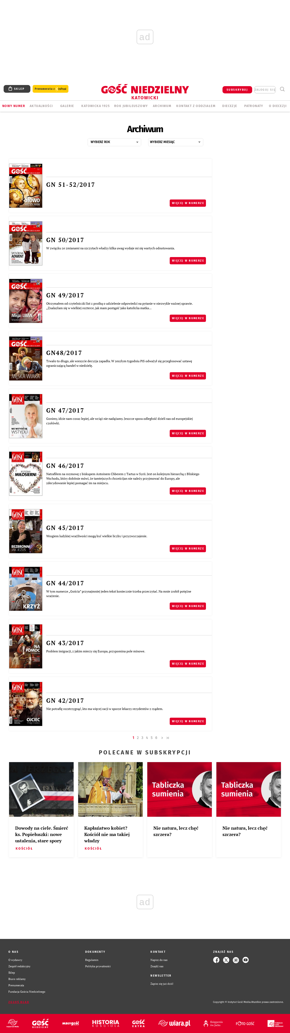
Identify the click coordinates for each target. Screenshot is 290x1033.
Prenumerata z (50, 89)
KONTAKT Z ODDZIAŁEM (195, 106)
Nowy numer (13, 106)
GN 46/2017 (65, 465)
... (119, 141)
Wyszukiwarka (282, 89)
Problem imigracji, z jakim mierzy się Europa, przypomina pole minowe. (95, 651)
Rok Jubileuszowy (131, 106)
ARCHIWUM (162, 106)
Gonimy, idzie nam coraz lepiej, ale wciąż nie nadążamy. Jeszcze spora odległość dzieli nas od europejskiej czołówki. (119, 420)
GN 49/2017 (65, 295)
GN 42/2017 (65, 700)
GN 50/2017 (65, 240)
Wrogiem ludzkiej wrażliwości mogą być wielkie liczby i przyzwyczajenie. (96, 536)
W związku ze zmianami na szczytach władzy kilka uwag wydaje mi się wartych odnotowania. (110, 248)
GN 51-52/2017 (70, 184)
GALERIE (67, 106)
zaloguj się (265, 89)
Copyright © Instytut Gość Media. (232, 1002)
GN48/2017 (64, 353)
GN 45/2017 (65, 528)
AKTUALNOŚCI (41, 106)
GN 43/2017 (65, 643)
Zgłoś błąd (18, 1002)
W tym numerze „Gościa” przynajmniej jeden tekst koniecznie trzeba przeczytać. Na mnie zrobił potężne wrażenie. (118, 593)
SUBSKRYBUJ (237, 89)
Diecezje (229, 106)
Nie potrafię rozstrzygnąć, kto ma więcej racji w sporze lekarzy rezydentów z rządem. (104, 709)
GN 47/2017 (65, 410)
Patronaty (253, 106)
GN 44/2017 (65, 583)
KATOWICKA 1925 (95, 106)
